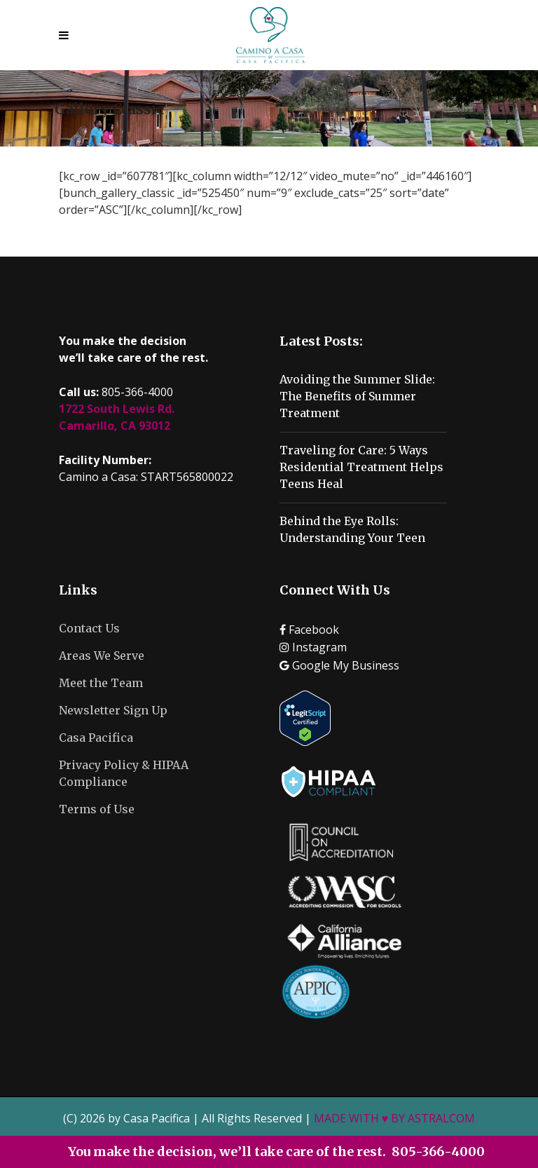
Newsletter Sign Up (113, 710)
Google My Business (339, 665)
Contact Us (89, 628)
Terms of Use (96, 809)
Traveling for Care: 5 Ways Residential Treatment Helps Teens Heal (361, 467)
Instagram (313, 647)
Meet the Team (101, 683)
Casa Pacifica (96, 738)
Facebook (309, 629)
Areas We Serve (101, 655)
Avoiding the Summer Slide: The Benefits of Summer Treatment (357, 396)
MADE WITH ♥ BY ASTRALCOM (395, 1118)
